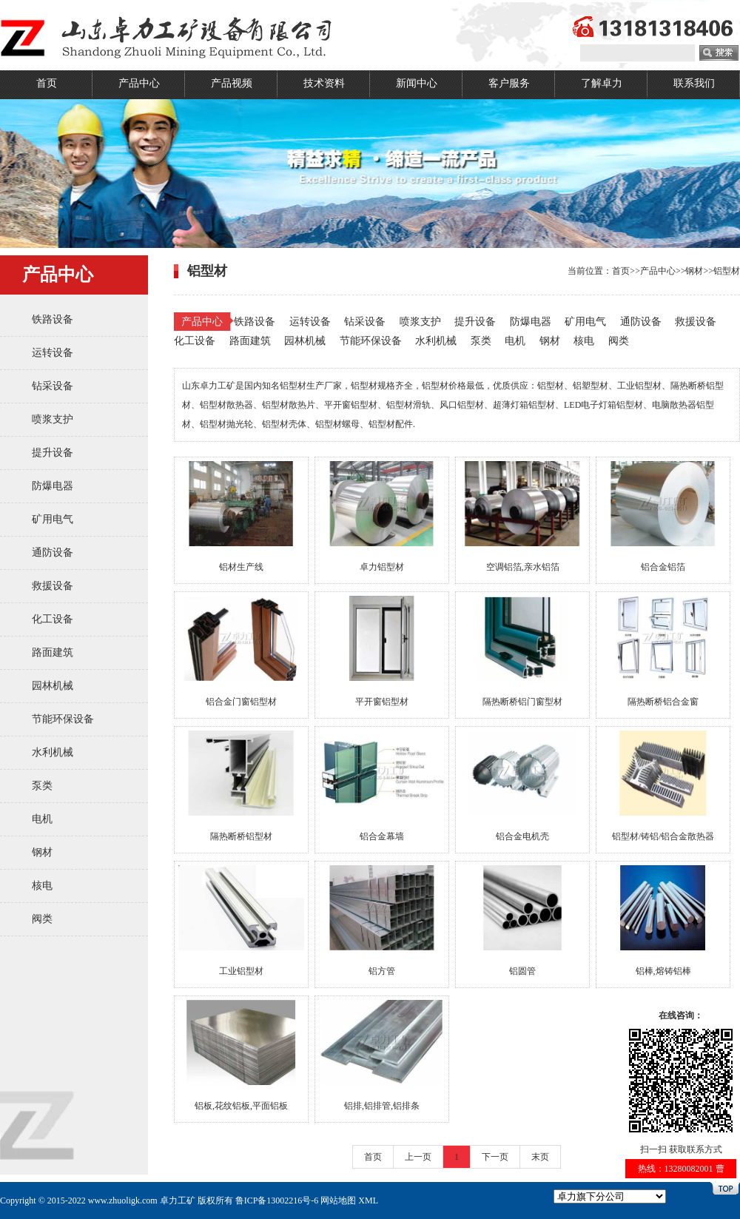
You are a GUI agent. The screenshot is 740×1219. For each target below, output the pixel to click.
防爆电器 (52, 485)
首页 (46, 83)
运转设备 (52, 352)
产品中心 (139, 83)
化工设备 (52, 619)
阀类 (42, 918)
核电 (42, 885)
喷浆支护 (52, 419)
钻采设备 (52, 386)
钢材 (42, 852)
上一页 (418, 1157)
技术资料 (324, 83)
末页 (540, 1157)
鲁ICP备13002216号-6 (277, 1200)
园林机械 (52, 685)
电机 (42, 819)
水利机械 (52, 752)
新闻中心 (416, 83)
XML (368, 1200)
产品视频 (231, 83)
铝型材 (726, 271)
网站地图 (338, 1200)
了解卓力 (601, 83)
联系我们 (694, 83)
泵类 (42, 785)
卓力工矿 (177, 1200)
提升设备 (52, 452)
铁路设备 (52, 319)
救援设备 (52, 585)
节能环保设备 (63, 719)
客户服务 (509, 83)
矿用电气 (52, 519)
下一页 (495, 1157)
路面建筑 (52, 652)
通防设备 (52, 552)
